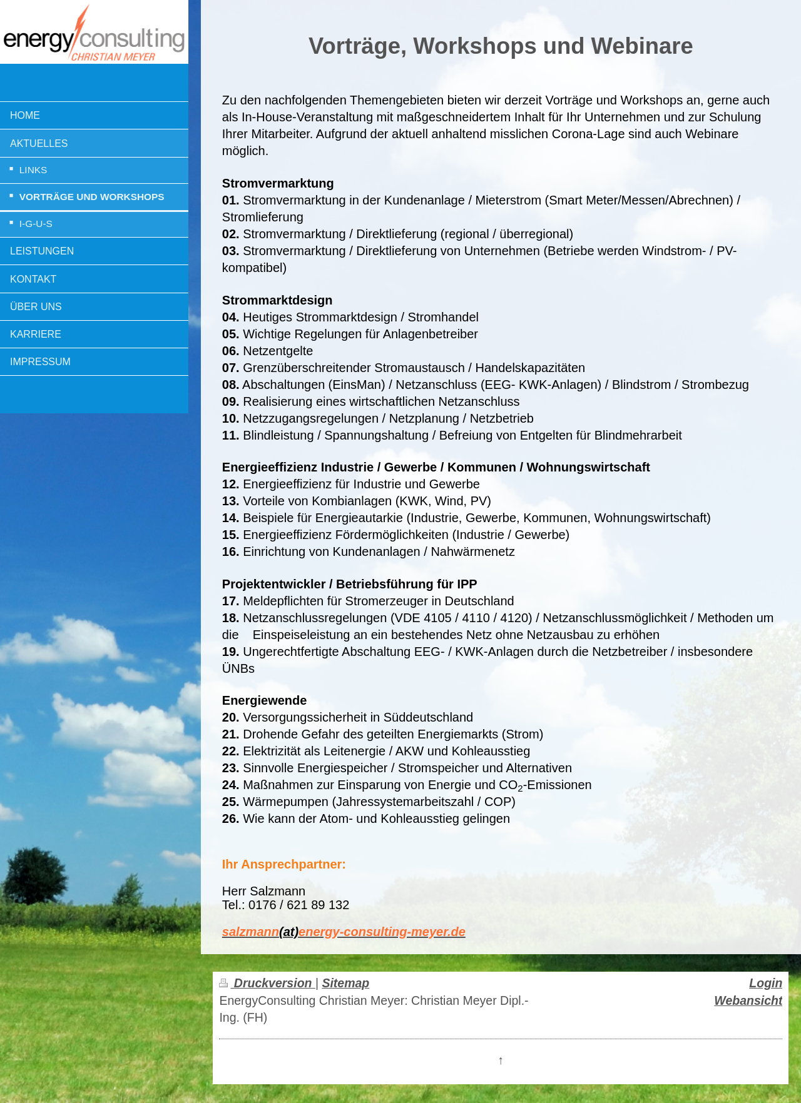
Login (765, 983)
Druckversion (267, 983)
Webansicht (748, 1000)
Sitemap (345, 983)
